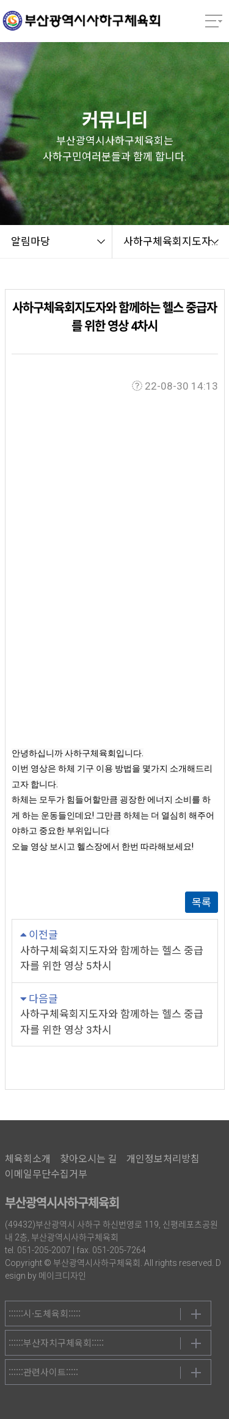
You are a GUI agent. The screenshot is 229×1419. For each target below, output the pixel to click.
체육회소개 (28, 1159)
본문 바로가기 (0, 0)
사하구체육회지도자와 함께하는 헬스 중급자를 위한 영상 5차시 (111, 959)
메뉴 (213, 21)
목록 (201, 902)
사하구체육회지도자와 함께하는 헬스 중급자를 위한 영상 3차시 (111, 1022)
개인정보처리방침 (163, 1159)
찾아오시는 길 (88, 1159)
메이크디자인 (62, 1276)
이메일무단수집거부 (46, 1174)
